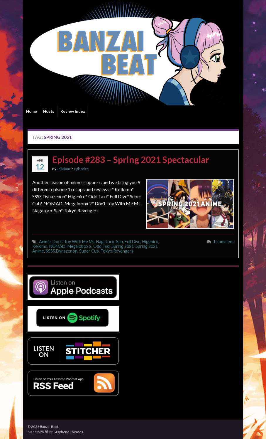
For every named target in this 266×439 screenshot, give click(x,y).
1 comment (223, 241)
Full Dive (132, 241)
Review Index (72, 111)
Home (31, 111)
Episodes (81, 168)
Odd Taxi (101, 246)
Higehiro (150, 241)
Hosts (48, 111)
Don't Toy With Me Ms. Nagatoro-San (87, 241)
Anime (45, 241)
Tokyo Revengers (117, 250)
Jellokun (63, 168)
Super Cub (89, 250)
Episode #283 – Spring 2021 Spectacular (130, 159)
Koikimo (40, 246)
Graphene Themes (68, 432)
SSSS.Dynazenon (61, 250)
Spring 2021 (122, 246)
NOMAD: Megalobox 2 (70, 246)
